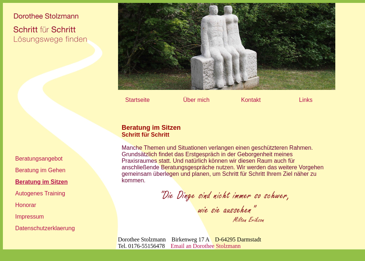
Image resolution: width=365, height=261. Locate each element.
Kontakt (251, 100)
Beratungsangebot (39, 159)
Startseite (137, 100)
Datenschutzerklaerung (45, 228)
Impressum (29, 217)
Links (305, 100)
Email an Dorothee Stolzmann (205, 246)
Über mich (196, 100)
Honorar (25, 205)
